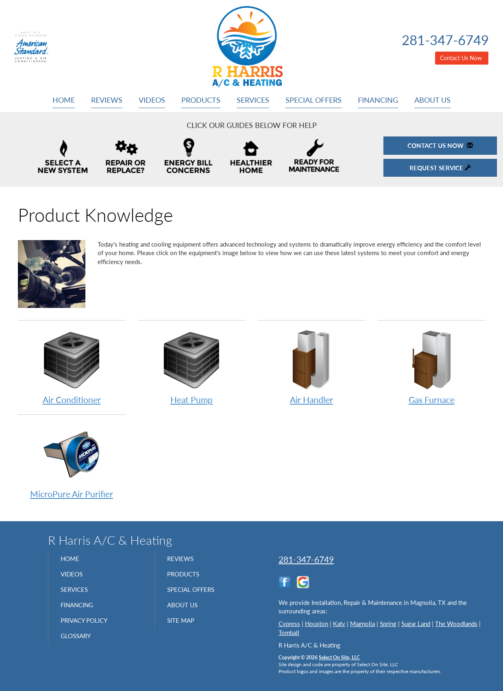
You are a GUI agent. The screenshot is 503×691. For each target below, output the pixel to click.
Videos (152, 99)
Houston (316, 623)
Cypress (289, 623)
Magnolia (362, 623)
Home (63, 99)
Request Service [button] (440, 167)
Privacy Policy (89, 627)
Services (253, 99)
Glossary (79, 644)
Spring (388, 623)
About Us (432, 99)
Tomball (289, 632)
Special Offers (313, 99)
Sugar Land (415, 623)
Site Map (183, 627)
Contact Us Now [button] (461, 57)
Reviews (106, 99)
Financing (378, 99)
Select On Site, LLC (339, 657)
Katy (339, 623)
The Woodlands (456, 623)
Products (200, 99)
